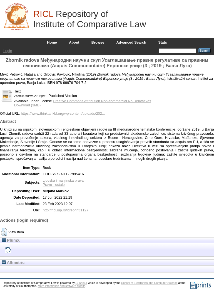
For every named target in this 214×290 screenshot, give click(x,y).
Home (52, 42)
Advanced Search (131, 42)
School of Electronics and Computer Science (149, 282)
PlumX (11, 240)
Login (7, 51)
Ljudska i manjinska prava (63, 180)
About (74, 42)
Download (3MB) (27, 105)
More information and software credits (61, 286)
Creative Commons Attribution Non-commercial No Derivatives (102, 101)
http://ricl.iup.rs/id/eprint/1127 (65, 210)
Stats (162, 42)
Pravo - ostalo (54, 184)
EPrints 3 (81, 282)
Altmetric (13, 262)
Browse (97, 42)
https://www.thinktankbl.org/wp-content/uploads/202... (63, 113)
